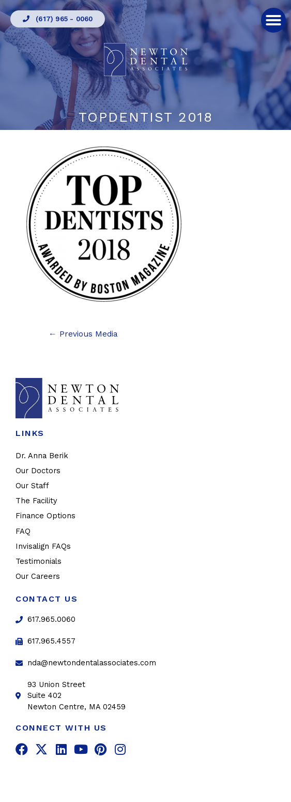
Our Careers (38, 576)
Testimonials (39, 561)
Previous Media (83, 334)
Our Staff (32, 485)
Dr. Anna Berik (42, 455)
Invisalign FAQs (43, 546)
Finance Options (45, 515)
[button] (57, 18)
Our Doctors (38, 470)
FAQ (23, 531)
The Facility (36, 500)
